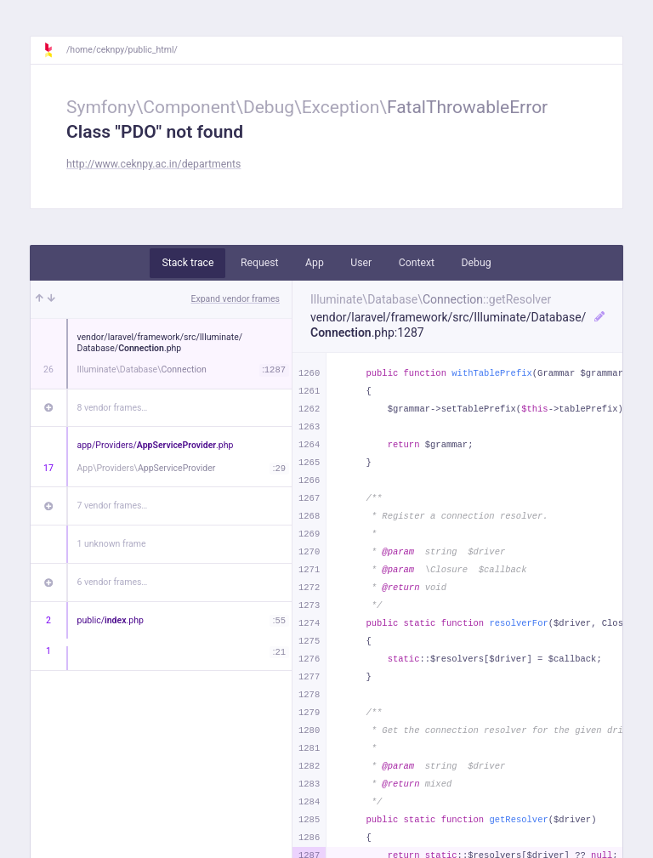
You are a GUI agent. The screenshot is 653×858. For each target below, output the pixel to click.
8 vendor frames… (112, 407)
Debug (476, 263)
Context (416, 263)
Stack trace (187, 263)
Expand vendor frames (235, 298)
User (361, 263)
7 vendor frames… (112, 505)
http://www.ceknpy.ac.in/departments (153, 164)
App (314, 263)
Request (260, 263)
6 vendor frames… (112, 582)
